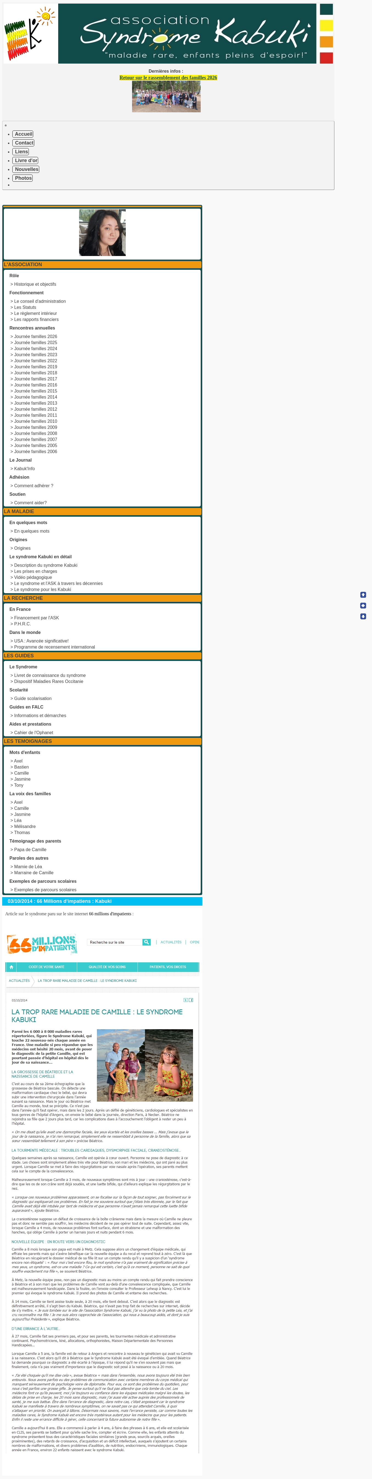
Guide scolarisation (33, 698)
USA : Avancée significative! (41, 641)
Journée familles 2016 (35, 385)
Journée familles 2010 (35, 421)
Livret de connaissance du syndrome (50, 675)
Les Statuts (25, 307)
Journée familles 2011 (35, 415)
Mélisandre (25, 826)
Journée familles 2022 (35, 360)
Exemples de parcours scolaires (45, 889)
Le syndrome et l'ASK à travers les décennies (58, 583)
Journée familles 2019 (35, 366)
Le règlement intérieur (35, 313)
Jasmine (22, 779)
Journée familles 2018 (35, 373)
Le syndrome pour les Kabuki (42, 589)
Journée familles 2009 (35, 427)
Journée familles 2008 (35, 433)
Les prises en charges (35, 571)
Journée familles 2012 (35, 409)
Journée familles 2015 (35, 391)
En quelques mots (31, 531)
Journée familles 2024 (35, 348)
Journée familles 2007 (35, 439)
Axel (18, 761)
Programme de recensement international (54, 647)
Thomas (22, 832)
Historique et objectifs (35, 284)
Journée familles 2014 (35, 397)
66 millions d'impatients (110, 913)
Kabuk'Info (24, 468)
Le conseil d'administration (40, 301)
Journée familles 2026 (35, 336)
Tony (19, 785)
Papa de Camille (30, 849)
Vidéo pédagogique (33, 577)
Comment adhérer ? (33, 485)
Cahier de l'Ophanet (33, 732)
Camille (21, 773)
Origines (22, 548)
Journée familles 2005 (35, 445)
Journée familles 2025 (35, 342)
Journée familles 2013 (35, 403)
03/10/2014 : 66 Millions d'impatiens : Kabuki (59, 901)
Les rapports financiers (36, 319)
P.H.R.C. (22, 624)
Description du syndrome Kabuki (45, 565)
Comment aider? (30, 502)
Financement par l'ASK (36, 617)
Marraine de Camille (34, 872)
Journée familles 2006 (35, 451)
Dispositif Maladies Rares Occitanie (48, 681)
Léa (18, 820)
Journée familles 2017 (35, 379)
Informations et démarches (40, 715)
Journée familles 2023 (35, 354)
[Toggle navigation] (6, 125)
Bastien (21, 767)
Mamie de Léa (28, 866)
